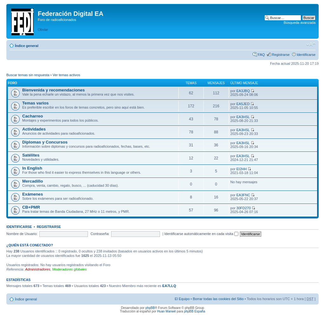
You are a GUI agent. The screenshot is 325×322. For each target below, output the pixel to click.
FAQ (261, 55)
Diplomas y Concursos (45, 142)
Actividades (34, 129)
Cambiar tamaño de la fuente (310, 44)
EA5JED (243, 104)
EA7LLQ (169, 286)
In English (32, 168)
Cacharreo (32, 116)
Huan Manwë (166, 311)
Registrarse (280, 55)
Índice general (26, 46)
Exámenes (32, 194)
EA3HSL (243, 117)
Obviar (43, 29)
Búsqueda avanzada (299, 22)
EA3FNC (243, 195)
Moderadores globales (69, 269)
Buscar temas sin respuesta (28, 75)
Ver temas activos (66, 75)
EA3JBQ (243, 91)
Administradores (37, 269)
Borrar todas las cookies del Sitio (218, 299)
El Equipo (182, 299)
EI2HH (241, 169)
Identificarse (306, 55)
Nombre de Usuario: (21, 234)
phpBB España (194, 311)
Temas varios (35, 103)
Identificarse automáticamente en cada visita (201, 234)
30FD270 (243, 208)
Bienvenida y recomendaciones (53, 90)
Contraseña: (99, 234)
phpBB (150, 308)
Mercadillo (32, 181)
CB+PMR (31, 207)
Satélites (30, 155)
